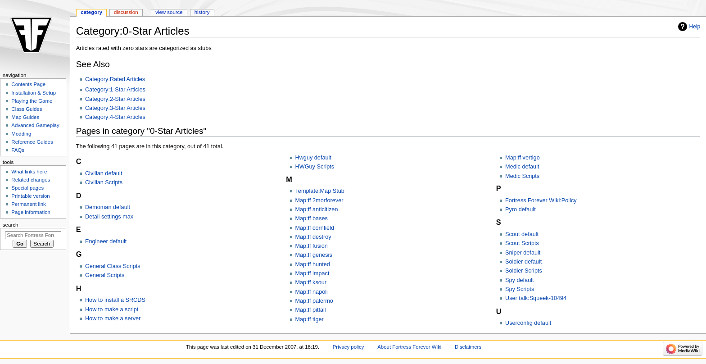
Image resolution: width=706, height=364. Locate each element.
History (202, 12)
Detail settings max (109, 217)
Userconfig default (528, 323)
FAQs (17, 150)
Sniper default (522, 253)
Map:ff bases (311, 218)
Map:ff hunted (312, 264)
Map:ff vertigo (522, 158)
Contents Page (28, 84)
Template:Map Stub (319, 191)
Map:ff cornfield (315, 228)
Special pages (27, 188)
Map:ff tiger (309, 319)
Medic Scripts (522, 176)
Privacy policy (348, 347)
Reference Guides (32, 142)
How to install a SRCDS (115, 300)
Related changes (30, 179)
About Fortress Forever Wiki (409, 347)
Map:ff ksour (311, 282)
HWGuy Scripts (315, 167)
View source (168, 12)
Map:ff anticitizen (316, 209)
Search (10, 225)
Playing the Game (31, 101)
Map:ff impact (312, 273)
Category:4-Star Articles (115, 117)
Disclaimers (468, 347)
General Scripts (104, 275)
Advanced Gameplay (35, 125)
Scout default (522, 234)
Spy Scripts (519, 289)
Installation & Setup (33, 93)
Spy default (519, 280)
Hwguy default (313, 158)
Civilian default (103, 173)
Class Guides (26, 109)
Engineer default (106, 241)
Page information (30, 212)
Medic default (522, 167)
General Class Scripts (112, 266)
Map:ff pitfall (310, 310)
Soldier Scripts (523, 271)
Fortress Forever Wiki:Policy (541, 200)
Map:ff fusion (311, 246)
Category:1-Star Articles (115, 89)
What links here (29, 171)
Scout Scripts (522, 243)
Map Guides (25, 117)
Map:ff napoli (311, 292)
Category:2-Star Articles (115, 99)
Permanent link (28, 204)
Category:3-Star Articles (115, 108)
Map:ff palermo (314, 301)
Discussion (126, 12)
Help (695, 26)
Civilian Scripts (103, 182)
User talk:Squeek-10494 (535, 298)
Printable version (30, 196)
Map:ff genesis (313, 255)
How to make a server (112, 318)
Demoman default (107, 207)
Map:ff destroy (313, 237)
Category (91, 12)
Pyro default (520, 209)
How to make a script (111, 309)
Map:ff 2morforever (319, 200)
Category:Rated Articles (115, 79)
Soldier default (523, 262)
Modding (21, 133)
